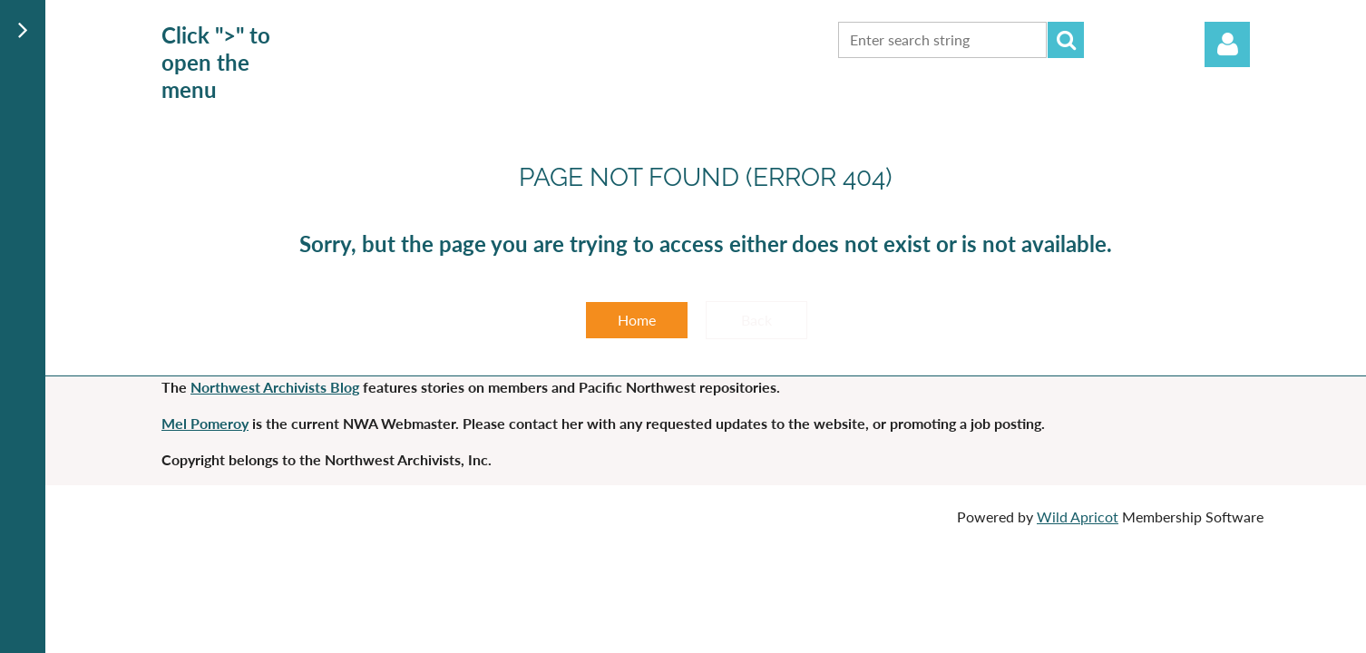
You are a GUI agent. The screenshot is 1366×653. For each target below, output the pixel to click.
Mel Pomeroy (205, 423)
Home (637, 319)
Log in (1227, 44)
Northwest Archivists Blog (274, 386)
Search (1066, 40)
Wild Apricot (1077, 516)
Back (756, 319)
